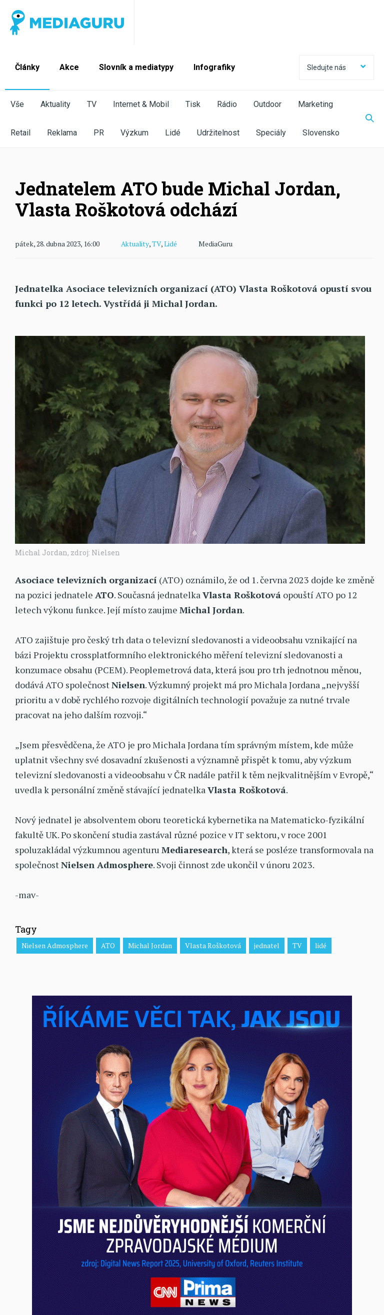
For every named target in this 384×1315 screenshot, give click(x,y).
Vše (17, 104)
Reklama (62, 132)
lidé (320, 945)
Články (27, 67)
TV (91, 104)
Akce (69, 67)
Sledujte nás (336, 67)
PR (99, 132)
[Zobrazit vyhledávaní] (363, 118)
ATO (108, 945)
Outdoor (268, 104)
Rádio (227, 104)
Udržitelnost (218, 132)
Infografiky (214, 67)
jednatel (267, 945)
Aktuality (55, 104)
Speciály (271, 132)
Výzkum (134, 132)
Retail (20, 132)
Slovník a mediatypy (136, 67)
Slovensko (321, 132)
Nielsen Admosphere (55, 945)
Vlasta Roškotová (213, 945)
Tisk (193, 104)
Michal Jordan (150, 945)
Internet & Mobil (141, 104)
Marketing (315, 104)
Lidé (172, 132)
